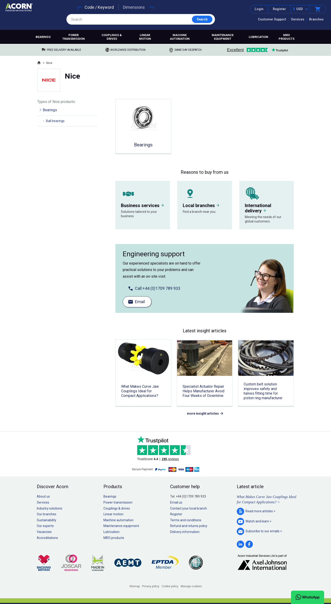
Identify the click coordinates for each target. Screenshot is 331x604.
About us (43, 496)
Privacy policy (150, 586)
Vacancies (44, 532)
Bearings (43, 37)
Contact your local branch (188, 508)
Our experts (45, 526)
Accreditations (47, 538)
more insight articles (203, 413)
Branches (316, 19)
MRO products (286, 36)
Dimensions (134, 7)
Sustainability (46, 520)
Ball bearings (55, 121)
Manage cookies (191, 586)
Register (279, 9)
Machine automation (180, 36)
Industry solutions (49, 508)
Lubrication (258, 37)
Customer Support (272, 19)
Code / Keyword (99, 7)
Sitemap (134, 586)
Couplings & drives (112, 36)
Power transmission (73, 36)
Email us (176, 502)
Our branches (46, 514)
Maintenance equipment (223, 36)
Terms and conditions (185, 520)
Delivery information (185, 532)
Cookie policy (170, 586)
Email (140, 301)
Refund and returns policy (188, 526)
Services (297, 19)
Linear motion (145, 36)
